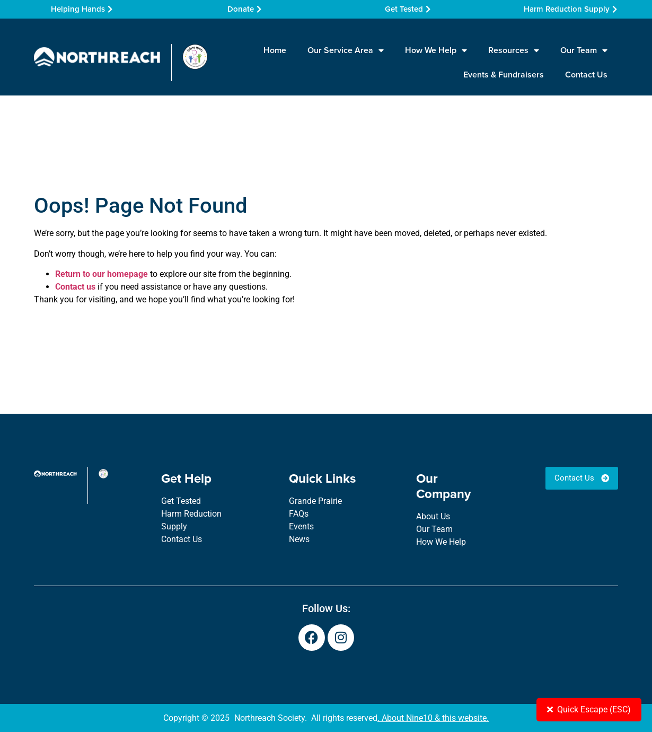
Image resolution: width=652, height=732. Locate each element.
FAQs (299, 514)
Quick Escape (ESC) (589, 709)
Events (301, 526)
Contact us (75, 287)
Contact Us (586, 74)
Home (274, 50)
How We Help (436, 50)
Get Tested (181, 501)
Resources (513, 50)
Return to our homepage (101, 274)
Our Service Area (345, 50)
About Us (433, 516)
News (299, 539)
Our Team (583, 50)
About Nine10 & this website (434, 718)
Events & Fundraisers (503, 74)
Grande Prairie (315, 501)
